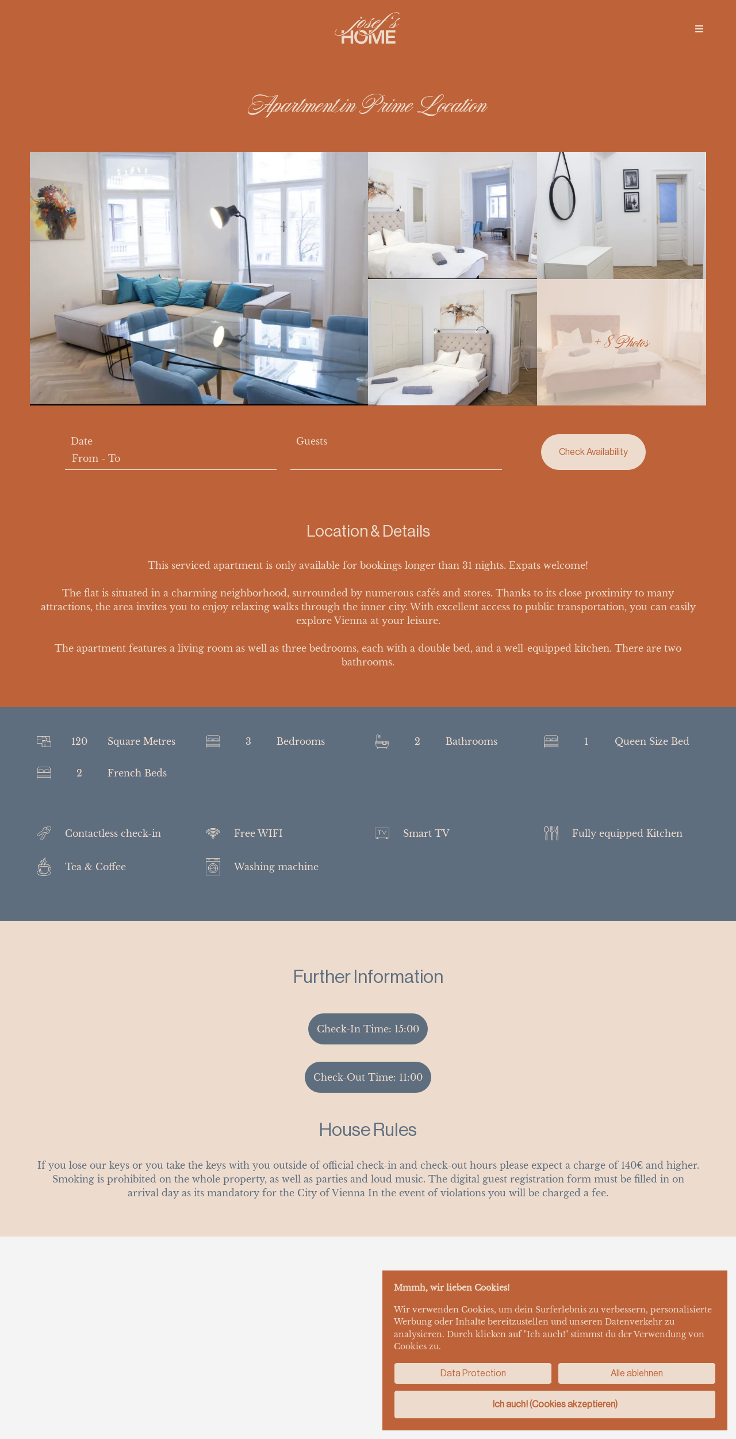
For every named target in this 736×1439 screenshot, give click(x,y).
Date (82, 441)
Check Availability (593, 451)
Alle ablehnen (637, 1373)
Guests (311, 441)
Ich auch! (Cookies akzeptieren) (555, 1404)
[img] (699, 28)
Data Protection (473, 1373)
